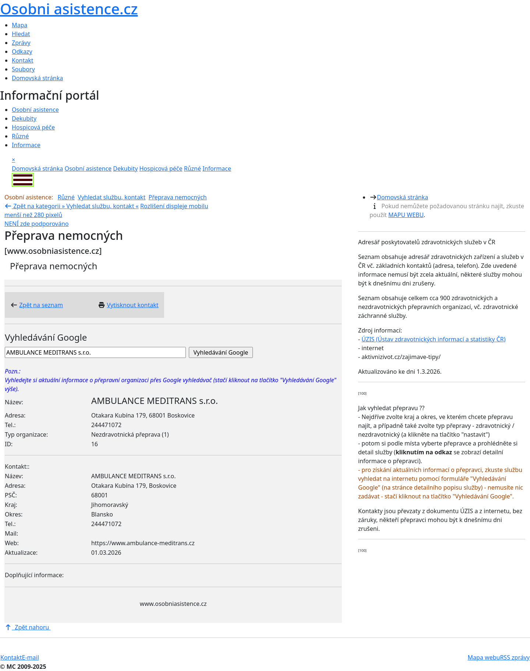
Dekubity (24, 118)
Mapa (19, 25)
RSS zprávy (515, 657)
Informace (26, 145)
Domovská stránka (37, 78)
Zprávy (21, 43)
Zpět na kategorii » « (71, 206)
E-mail (30, 657)
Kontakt (22, 60)
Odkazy (22, 51)
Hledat (21, 34)
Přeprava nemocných (178, 197)
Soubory (23, 69)
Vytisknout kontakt (132, 305)
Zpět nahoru (27, 627)
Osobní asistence (35, 110)
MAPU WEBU (406, 215)
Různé (20, 136)
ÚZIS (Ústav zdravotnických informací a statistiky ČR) (433, 339)
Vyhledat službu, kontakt (111, 197)
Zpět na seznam (41, 305)
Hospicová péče (33, 127)
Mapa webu (484, 657)
